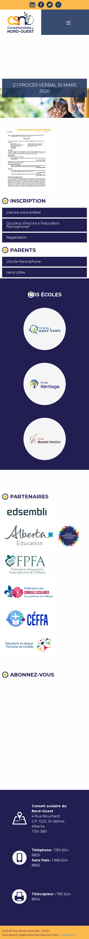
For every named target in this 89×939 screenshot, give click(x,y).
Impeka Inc (67, 934)
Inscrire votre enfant (23, 212)
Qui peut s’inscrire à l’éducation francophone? (32, 225)
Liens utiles (15, 272)
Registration (16, 237)
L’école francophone (23, 262)
